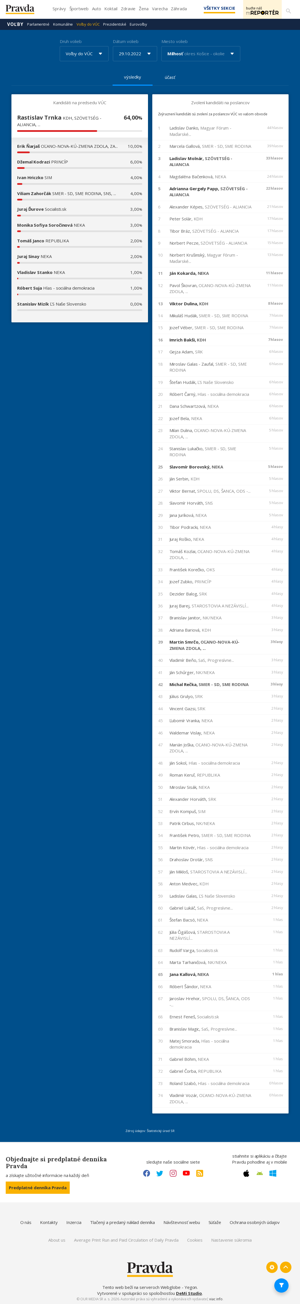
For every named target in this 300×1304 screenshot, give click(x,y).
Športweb (79, 8)
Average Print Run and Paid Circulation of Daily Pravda (126, 1239)
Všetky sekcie (211, 8)
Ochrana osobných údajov (255, 1222)
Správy (59, 8)
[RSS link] (199, 1173)
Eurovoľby (138, 23)
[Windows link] (272, 1173)
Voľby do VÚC (88, 23)
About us (56, 1239)
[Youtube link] (186, 1173)
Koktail (110, 8)
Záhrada (179, 8)
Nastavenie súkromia (231, 1239)
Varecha (159, 8)
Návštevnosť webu (181, 1222)
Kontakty (48, 1222)
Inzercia (73, 1222)
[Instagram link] (173, 1173)
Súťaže (215, 1222)
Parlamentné (38, 23)
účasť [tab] (170, 77)
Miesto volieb (174, 41)
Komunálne (63, 23)
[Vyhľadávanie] (287, 9)
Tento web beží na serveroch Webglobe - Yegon (149, 1287)
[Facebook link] (146, 1173)
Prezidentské (114, 23)
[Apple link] (246, 1173)
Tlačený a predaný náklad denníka (122, 1222)
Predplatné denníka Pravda (38, 1187)
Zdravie (128, 8)
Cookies (194, 1239)
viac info (215, 1298)
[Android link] (259, 1173)
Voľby (15, 24)
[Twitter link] (159, 1173)
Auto (96, 8)
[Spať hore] (285, 1267)
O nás (26, 1222)
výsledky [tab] (132, 76)
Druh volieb (71, 41)
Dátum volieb (126, 41)
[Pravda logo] (24, 10)
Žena (144, 8)
